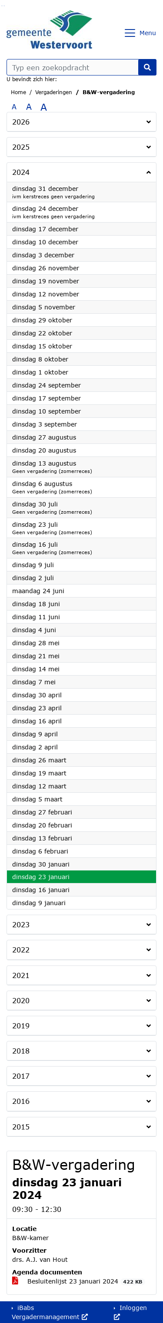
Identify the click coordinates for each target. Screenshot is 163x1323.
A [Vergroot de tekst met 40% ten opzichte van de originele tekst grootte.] (43, 107)
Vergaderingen (53, 92)
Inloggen (130, 1312)
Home (18, 92)
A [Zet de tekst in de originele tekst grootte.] (14, 106)
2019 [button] (21, 1025)
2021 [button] (21, 975)
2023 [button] (21, 924)
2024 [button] (21, 172)
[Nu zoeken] (147, 67)
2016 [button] (21, 1101)
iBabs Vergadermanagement (50, 1312)
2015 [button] (21, 1127)
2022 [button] (21, 949)
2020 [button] (21, 1000)
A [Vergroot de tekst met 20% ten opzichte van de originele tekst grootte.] (29, 107)
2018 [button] (21, 1051)
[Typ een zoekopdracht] (81, 67)
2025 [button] (21, 147)
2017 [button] (21, 1076)
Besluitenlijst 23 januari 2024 (78, 1281)
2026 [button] (21, 122)
